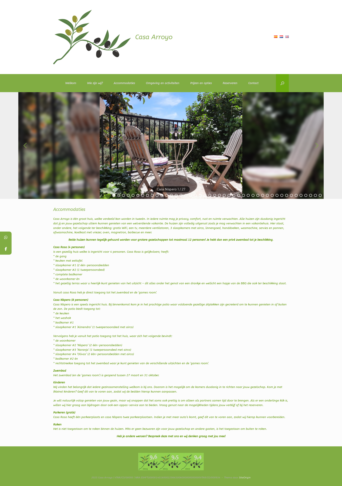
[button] (282, 83)
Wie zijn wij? (95, 83)
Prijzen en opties (201, 83)
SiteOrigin (245, 477)
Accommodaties (124, 83)
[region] (171, 145)
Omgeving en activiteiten (162, 83)
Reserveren (230, 83)
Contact (253, 83)
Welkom (67, 83)
